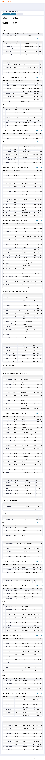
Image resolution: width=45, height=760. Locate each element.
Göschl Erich (8, 278)
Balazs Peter (8, 212)
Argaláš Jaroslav (8, 319)
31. (3, 273)
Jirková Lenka (8, 593)
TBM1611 (16, 482)
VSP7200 (14, 377)
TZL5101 (14, 352)
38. (3, 284)
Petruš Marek (8, 205)
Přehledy (13, 14)
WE (20, 28)
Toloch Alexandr (8, 225)
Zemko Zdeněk (8, 384)
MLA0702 (16, 117)
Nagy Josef (7, 281)
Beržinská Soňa (8, 595)
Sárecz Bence (8, 115)
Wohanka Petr (8, 151)
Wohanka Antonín (9, 86)
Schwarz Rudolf (8, 350)
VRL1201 (14, 86)
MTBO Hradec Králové (26, 731)
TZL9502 (15, 443)
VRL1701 (16, 483)
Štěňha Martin (8, 442)
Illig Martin (7, 466)
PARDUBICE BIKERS (26, 64)
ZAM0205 (15, 459)
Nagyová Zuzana (9, 572)
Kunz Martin (7, 246)
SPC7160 (15, 611)
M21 (28, 25)
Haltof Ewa (8, 730)
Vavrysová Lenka (8, 641)
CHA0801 (16, 112)
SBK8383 (15, 593)
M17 (24, 25)
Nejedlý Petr (8, 352)
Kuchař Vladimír (8, 355)
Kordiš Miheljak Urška (9, 625)
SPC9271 (16, 698)
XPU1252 (15, 527)
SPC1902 (16, 480)
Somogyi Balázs (8, 91)
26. (3, 212)
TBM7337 (15, 199)
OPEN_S (24, 27)
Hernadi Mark (8, 99)
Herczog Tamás (8, 273)
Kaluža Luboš (8, 202)
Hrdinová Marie (8, 744)
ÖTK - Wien (24, 123)
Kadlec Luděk (8, 331)
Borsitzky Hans (8, 250)
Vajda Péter (8, 382)
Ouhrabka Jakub (8, 392)
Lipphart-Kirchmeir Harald (10, 276)
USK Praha (24, 62)
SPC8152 (15, 617)
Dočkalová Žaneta (9, 485)
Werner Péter (8, 270)
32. (3, 274)
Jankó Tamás (8, 300)
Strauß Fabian (8, 98)
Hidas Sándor (8, 361)
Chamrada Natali (9, 736)
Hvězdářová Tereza (9, 698)
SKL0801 (16, 122)
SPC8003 (14, 392)
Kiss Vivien (8, 704)
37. (3, 282)
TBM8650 (16, 723)
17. (3, 197)
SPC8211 (15, 175)
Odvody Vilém (8, 64)
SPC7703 (15, 188)
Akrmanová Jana (9, 566)
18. (3, 199)
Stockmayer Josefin (9, 632)
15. (3, 194)
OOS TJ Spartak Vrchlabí (27, 67)
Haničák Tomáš (8, 148)
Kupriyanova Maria (9, 580)
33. (3, 276)
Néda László (8, 262)
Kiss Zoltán (8, 334)
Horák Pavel (8, 377)
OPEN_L (20, 27)
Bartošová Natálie (9, 532)
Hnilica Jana (8, 743)
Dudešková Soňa (9, 712)
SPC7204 (16, 244)
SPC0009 (15, 426)
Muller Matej (8, 432)
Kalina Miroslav (8, 175)
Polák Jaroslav (8, 180)
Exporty (8, 14)
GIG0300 (15, 467)
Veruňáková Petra (9, 598)
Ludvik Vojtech (8, 419)
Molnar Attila (8, 400)
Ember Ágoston (8, 194)
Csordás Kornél (8, 197)
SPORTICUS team (24, 82)
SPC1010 (14, 82)
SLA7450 (16, 659)
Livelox (41, 30)
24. (3, 209)
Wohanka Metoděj (9, 70)
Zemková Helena (8, 659)
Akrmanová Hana (9, 530)
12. (3, 99)
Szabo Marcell (8, 51)
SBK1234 (14, 85)
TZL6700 (16, 266)
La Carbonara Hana (9, 606)
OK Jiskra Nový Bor (25, 355)
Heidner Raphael (8, 437)
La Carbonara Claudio (9, 199)
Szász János (8, 279)
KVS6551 (16, 657)
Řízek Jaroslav (8, 282)
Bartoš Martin (8, 488)
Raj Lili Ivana (8, 548)
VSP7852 (16, 744)
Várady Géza (8, 408)
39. (3, 286)
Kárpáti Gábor (8, 209)
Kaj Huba (7, 94)
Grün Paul (7, 348)
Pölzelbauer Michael (9, 233)
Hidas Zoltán (8, 381)
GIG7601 (14, 379)
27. (3, 213)
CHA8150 (15, 622)
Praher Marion (8, 715)
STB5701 (15, 313)
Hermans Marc (8, 332)
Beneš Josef (8, 117)
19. (3, 201)
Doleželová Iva (8, 643)
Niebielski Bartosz (9, 430)
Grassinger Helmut (9, 329)
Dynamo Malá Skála (26, 148)
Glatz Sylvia (8, 664)
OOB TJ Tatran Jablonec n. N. (27, 281)
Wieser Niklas (9, 35)
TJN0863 (14, 572)
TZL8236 (15, 448)
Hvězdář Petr (8, 456)
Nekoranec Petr (8, 266)
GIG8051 (15, 630)
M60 (35, 25)
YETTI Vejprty (25, 331)
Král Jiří (7, 297)
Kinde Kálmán (8, 268)
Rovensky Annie (8, 496)
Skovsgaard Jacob (9, 249)
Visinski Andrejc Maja (9, 628)
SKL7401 (16, 239)
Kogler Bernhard (8, 440)
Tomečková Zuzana (9, 609)
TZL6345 (15, 337)
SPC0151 (15, 590)
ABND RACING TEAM (25, 172)
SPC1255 (15, 530)
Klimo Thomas (8, 181)
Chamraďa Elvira (9, 556)
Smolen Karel (8, 467)
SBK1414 (15, 72)
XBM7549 (15, 172)
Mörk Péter (7, 274)
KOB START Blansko (26, 72)
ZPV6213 (15, 303)
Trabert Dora (8, 707)
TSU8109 (15, 173)
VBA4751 (15, 688)
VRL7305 (15, 151)
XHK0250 (16, 731)
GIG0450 (16, 736)
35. (3, 279)
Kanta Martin (8, 427)
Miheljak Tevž (8, 127)
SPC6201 (15, 299)
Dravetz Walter (8, 345)
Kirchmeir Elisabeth (9, 651)
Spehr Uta (7, 686)
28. (3, 215)
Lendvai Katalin (8, 662)
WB (18, 28)
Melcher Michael (8, 326)
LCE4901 (14, 358)
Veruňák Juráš (8, 487)
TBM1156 (17, 545)
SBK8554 (15, 595)
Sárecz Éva (7, 619)
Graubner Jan (8, 448)
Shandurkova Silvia (9, 749)
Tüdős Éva (8, 509)
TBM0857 (14, 569)
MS (3, 472)
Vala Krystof (8, 49)
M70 (38, 25)
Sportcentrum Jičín (26, 109)
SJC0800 (16, 109)
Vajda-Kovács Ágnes (9, 714)
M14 (22, 25)
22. (3, 205)
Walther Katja (8, 614)
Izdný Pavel (7, 204)
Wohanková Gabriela (9, 747)
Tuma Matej (8, 438)
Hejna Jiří (7, 299)
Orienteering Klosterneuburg (27, 327)
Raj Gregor (7, 260)
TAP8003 (15, 210)
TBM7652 (15, 606)
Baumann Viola (8, 701)
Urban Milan (8, 72)
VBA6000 (16, 310)
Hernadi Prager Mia (9, 54)
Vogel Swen (8, 305)
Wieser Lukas (8, 446)
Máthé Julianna (8, 551)
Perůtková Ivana (8, 685)
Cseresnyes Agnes (9, 710)
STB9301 (15, 419)
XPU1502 (15, 64)
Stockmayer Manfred (9, 226)
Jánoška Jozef (8, 315)
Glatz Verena (8, 699)
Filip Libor (7, 236)
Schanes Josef (8, 316)
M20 (26, 25)
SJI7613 (15, 204)
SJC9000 (15, 424)
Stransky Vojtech (8, 424)
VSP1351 (15, 535)
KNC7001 (15, 159)
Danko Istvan (8, 401)
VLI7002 (15, 464)
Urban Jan (7, 85)
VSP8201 (15, 207)
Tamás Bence (8, 138)
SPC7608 (15, 442)
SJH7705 (15, 213)
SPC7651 (15, 612)
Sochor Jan (8, 164)
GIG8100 (14, 395)
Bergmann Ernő (8, 405)
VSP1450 (15, 532)
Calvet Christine (8, 672)
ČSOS (43, 758)
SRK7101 (16, 236)
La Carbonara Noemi (9, 545)
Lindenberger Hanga (9, 48)
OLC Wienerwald (25, 278)
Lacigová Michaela (9, 746)
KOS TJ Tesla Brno (25, 199)
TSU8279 (15, 609)
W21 (36, 27)
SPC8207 (15, 456)
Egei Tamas (8, 185)
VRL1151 (17, 543)
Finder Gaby (8, 656)
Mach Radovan (8, 287)
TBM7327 (15, 445)
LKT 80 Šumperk (24, 173)
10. (3, 96)
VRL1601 (15, 70)
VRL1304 (15, 69)
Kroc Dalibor (8, 228)
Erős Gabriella (8, 709)
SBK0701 (16, 125)
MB (13, 27)
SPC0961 (14, 570)
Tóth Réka (7, 472)
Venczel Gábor (8, 196)
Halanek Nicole (8, 669)
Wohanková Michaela (9, 543)
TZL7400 (16, 641)
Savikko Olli (8, 295)
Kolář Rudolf (8, 302)
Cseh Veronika (8, 649)
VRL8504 (14, 406)
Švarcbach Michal (9, 159)
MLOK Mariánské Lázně (26, 114)
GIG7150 (16, 643)
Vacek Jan (7, 426)
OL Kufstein (24, 440)
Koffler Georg (8, 429)
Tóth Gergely (9, 504)
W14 (29, 27)
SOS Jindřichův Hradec (25, 213)
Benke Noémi (8, 620)
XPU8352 (15, 591)
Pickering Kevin (8, 347)
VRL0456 (16, 739)
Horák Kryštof (8, 62)
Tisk (3, 14)
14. (3, 193)
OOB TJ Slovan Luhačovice (26, 358)
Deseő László (9, 369)
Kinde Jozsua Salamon (9, 123)
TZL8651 (16, 712)
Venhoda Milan (8, 231)
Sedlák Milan (8, 406)
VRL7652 (16, 747)
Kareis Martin (8, 255)
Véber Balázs (8, 385)
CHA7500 (15, 180)
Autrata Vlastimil (8, 310)
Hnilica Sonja (8, 648)
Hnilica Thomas (8, 189)
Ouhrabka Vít (8, 82)
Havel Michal (8, 162)
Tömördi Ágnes (8, 661)
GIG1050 (17, 556)
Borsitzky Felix (8, 93)
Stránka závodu (19, 14)
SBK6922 (15, 164)
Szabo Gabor (8, 403)
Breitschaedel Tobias (9, 434)
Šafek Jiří (7, 389)
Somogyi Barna (8, 217)
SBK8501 (15, 156)
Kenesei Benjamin (9, 398)
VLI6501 (16, 255)
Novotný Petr (8, 258)
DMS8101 (15, 160)
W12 (27, 27)
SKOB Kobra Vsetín (26, 149)
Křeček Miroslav (8, 303)
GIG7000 (16, 225)
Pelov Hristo (8, 461)
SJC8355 (16, 733)
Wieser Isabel (8, 43)
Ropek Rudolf (8, 242)
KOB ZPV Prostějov (25, 254)
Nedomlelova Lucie (9, 731)
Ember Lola (8, 582)
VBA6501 (16, 257)
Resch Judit (8, 665)
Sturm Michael (8, 271)
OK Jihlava (23, 204)
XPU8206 (15, 191)
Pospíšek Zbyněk (8, 311)
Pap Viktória (8, 627)
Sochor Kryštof (8, 125)
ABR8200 (15, 202)
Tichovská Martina (9, 723)
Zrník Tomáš (8, 234)
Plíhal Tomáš (8, 471)
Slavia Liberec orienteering (26, 242)
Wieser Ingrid (8, 706)
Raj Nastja (7, 624)
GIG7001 (16, 247)
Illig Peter (7, 321)
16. (3, 196)
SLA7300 (14, 384)
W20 (34, 27)
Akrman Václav (8, 136)
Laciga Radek (8, 435)
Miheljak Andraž (8, 83)
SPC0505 (15, 136)
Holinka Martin (8, 254)
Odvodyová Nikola (9, 527)
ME (15, 27)
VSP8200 (15, 435)
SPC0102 (15, 430)
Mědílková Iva (8, 611)
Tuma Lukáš (8, 109)
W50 (13, 28)
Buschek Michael (8, 286)
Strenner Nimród (8, 101)
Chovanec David (8, 443)
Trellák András (8, 88)
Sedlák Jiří (8, 483)
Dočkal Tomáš (8, 188)
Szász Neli (8, 517)
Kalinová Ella (8, 570)
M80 (40, 25)
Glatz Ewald (8, 252)
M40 (31, 25)
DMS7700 (15, 148)
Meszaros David (9, 506)
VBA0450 (16, 580)
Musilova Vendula (9, 733)
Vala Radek (8, 451)
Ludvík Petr (7, 313)
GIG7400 (16, 228)
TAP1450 (15, 533)
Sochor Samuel (8, 495)
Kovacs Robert (8, 241)
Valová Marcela (8, 702)
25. (3, 210)
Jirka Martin (8, 491)
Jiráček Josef (8, 156)
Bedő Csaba (8, 146)
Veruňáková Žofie (9, 533)
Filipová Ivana (8, 646)
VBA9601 (15, 432)
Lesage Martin (8, 244)
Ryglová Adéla (8, 569)
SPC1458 (16, 485)
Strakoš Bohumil (8, 337)
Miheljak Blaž (8, 201)
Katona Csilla (8, 667)
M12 (19, 25)
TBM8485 (16, 741)
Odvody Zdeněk (8, 191)
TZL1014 (14, 96)
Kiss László (7, 284)
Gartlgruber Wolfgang (9, 323)
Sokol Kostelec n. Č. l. (26, 159)
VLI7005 (16, 242)
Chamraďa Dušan (9, 379)
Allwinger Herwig (8, 387)
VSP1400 (15, 62)
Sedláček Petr (8, 173)
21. (3, 204)
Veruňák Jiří (8, 210)
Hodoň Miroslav (8, 395)
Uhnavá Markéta (9, 741)
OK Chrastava (25, 112)
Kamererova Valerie (9, 725)
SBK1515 (16, 495)
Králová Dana (8, 680)
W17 (31, 27)
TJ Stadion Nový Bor (26, 313)
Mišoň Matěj (8, 154)
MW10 (18, 27)
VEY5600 (15, 331)
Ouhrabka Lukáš (9, 480)
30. (3, 271)
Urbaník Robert (8, 464)
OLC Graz (24, 115)
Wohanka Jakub (8, 67)
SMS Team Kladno (26, 122)
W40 (38, 27)
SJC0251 (16, 727)
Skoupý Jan (7, 247)
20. (3, 202)
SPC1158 (14, 567)
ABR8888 (16, 702)
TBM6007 (16, 311)
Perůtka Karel (8, 358)
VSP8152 (16, 746)
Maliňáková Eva (8, 657)
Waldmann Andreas (9, 418)
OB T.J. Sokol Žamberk (25, 459)
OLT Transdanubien (25, 189)
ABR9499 (16, 730)
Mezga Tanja (8, 670)
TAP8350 (15, 598)
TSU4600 (14, 360)
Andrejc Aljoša (8, 90)
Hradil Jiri (7, 421)
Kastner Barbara (8, 640)
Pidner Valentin (8, 324)
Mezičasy (37, 30)
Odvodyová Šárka (9, 591)
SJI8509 (15, 471)
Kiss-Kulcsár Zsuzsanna (10, 554)
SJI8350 (15, 596)
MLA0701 (16, 114)
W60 (16, 28)
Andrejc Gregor (8, 193)
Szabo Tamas (9, 508)
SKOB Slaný (23, 384)
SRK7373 (16, 646)
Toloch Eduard (8, 135)
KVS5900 (15, 315)
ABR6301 (15, 302)
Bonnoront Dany (8, 681)
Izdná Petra (8, 596)
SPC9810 (15, 154)
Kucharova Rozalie (9, 727)
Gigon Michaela (8, 738)
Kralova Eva (8, 688)
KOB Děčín (24, 162)
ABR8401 (15, 451)
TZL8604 (15, 421)
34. (3, 278)
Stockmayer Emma (9, 46)
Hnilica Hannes (8, 422)
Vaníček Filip (8, 122)
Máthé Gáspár (8, 120)
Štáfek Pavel (8, 239)
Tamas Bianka (8, 728)
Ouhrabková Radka (9, 617)
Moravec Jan (8, 459)
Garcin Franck (8, 318)
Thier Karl (7, 353)
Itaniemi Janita (8, 630)
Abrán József (8, 265)
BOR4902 (14, 355)
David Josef (8, 160)
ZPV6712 (16, 254)
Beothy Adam (8, 450)
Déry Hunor (8, 45)
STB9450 (16, 725)
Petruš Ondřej (8, 114)
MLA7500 (15, 205)
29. (3, 270)
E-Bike (14, 25)
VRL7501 (15, 453)
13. (3, 191)
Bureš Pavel (7, 172)
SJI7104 (16, 231)
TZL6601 (16, 258)
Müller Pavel (8, 186)
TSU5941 (15, 297)
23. (3, 207)
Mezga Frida (8, 553)
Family (17, 25)
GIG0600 (15, 135)
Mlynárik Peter (8, 257)
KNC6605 (16, 287)
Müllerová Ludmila (9, 490)
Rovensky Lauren (9, 493)
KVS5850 (15, 685)
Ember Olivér (8, 119)
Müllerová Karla (8, 535)
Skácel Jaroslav (8, 360)
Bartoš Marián (8, 207)
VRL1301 (15, 67)
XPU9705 (15, 427)
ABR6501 (16, 282)
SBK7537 (15, 157)
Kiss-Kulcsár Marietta (10, 519)
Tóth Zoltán (8, 458)
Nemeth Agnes (8, 654)
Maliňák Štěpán (8, 149)
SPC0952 (14, 566)
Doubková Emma (9, 590)
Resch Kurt (7, 327)
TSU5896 (15, 680)
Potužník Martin (8, 213)
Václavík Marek (8, 96)
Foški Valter (7, 263)
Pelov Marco (8, 469)
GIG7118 (16, 234)
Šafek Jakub (8, 482)
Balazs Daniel (8, 215)
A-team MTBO (24, 202)
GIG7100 (16, 246)
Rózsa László (8, 178)
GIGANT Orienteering (26, 135)
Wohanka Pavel (8, 453)
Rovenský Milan (8, 183)
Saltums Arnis (8, 152)
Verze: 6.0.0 (3, 758)
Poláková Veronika (9, 622)
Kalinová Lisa (8, 567)
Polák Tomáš (8, 112)
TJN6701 (16, 281)
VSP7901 (15, 186)
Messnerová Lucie (9, 739)
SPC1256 (17, 546)
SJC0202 (15, 438)
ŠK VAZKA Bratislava (25, 257)
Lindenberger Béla (9, 390)
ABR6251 (15, 683)
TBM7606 (14, 389)
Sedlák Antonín (8, 69)
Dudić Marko (8, 230)
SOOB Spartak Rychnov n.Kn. (27, 236)
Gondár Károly (8, 308)
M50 (33, 25)
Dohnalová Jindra (9, 683)
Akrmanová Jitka (8, 612)
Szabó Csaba (8, 397)
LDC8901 (15, 162)
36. (3, 281)
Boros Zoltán (8, 356)
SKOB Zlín (22, 96)
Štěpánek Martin (8, 445)
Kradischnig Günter (9, 307)
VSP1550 (16, 490)
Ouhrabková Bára (9, 546)
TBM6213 (15, 319)
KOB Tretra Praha (24, 210)
